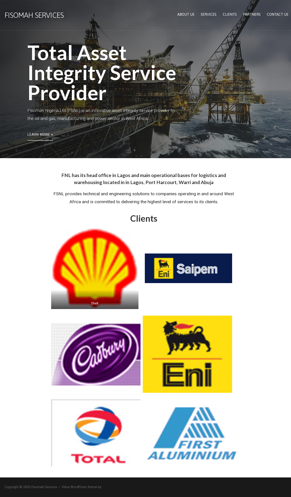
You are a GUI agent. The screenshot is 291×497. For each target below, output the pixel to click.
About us (185, 14)
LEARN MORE (39, 134)
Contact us (277, 14)
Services (208, 14)
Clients (230, 14)
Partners (252, 14)
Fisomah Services (34, 15)
